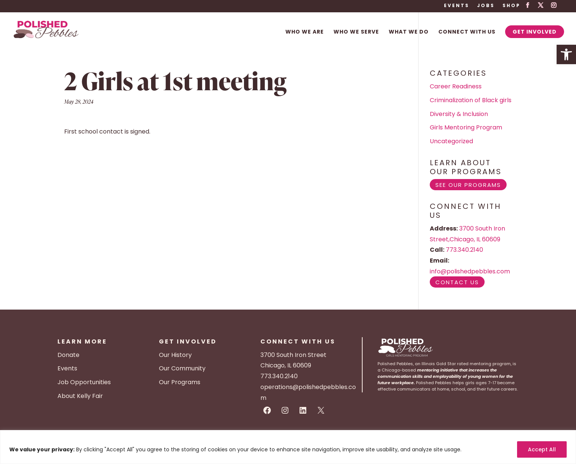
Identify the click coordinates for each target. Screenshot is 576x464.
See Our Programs (468, 185)
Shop (511, 6)
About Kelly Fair (80, 396)
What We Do (409, 32)
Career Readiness (456, 86)
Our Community (182, 368)
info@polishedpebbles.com (470, 271)
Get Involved (535, 31)
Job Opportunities (84, 382)
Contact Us (457, 282)
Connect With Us (466, 32)
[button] (566, 54)
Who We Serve (356, 32)
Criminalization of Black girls (470, 100)
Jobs (486, 6)
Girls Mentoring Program (466, 127)
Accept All (542, 449)
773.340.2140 (464, 249)
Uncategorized (451, 141)
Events (456, 6)
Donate (68, 355)
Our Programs (179, 382)
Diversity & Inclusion (459, 114)
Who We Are (304, 32)
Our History (175, 355)
